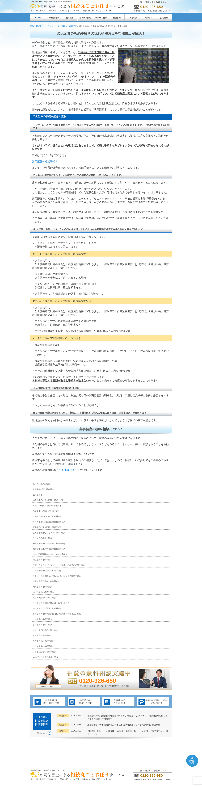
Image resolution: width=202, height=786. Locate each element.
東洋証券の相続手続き (42, 635)
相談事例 (117, 17)
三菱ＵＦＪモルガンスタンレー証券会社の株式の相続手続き (59, 565)
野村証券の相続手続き (42, 538)
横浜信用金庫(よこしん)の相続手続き (49, 533)
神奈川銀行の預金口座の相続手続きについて (52, 500)
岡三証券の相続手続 (41, 560)
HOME (38, 17)
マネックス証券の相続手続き (45, 630)
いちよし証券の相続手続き (44, 652)
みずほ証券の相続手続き (43, 592)
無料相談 (69, 17)
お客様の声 (132, 17)
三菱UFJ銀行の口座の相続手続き (47, 505)
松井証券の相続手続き (42, 619)
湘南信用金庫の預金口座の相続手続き (49, 543)
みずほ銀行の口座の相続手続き (46, 511)
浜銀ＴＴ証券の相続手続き (44, 597)
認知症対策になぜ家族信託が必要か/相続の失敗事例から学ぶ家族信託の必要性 (123, 725)
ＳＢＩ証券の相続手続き (43, 646)
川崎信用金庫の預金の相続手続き (47, 570)
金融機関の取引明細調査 (43, 489)
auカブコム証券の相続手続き (45, 657)
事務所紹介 (54, 17)
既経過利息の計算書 (41, 484)
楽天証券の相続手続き (45, 161)
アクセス (148, 17)
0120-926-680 (66, 470)
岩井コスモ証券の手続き (43, 641)
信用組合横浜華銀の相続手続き (46, 581)
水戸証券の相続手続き (42, 625)
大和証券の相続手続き (42, 587)
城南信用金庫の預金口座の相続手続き (49, 549)
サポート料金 (101, 17)
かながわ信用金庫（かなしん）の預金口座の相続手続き (57, 576)
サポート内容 (85, 17)
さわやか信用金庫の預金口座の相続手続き (51, 603)
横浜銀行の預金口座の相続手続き (47, 527)
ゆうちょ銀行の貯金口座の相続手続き (49, 522)
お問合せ (164, 17)
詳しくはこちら (42, 733)
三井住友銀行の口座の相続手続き (47, 516)
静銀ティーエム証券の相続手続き (47, 608)
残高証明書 (37, 495)
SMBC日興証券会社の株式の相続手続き (50, 554)
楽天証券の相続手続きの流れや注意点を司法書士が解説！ (58, 614)
